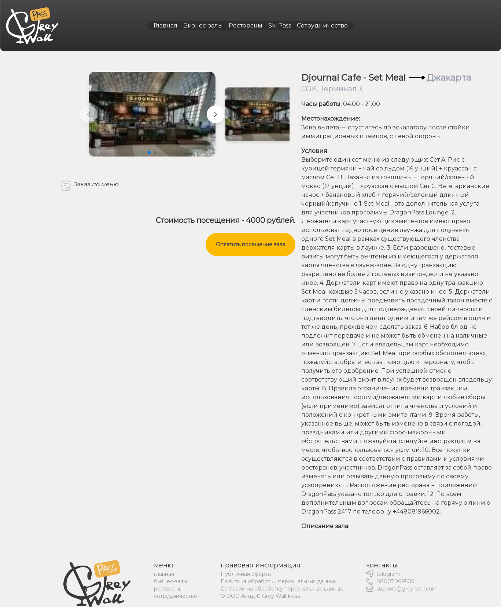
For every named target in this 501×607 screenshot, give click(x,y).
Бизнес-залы (203, 25)
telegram (388, 574)
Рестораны (245, 25)
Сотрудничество (322, 25)
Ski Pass (279, 25)
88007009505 (395, 581)
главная (164, 574)
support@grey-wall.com (407, 588)
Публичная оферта (246, 574)
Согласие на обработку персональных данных (282, 588)
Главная (165, 25)
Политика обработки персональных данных (278, 581)
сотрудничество (175, 596)
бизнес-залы (170, 581)
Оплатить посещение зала (250, 244)
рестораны (168, 588)
